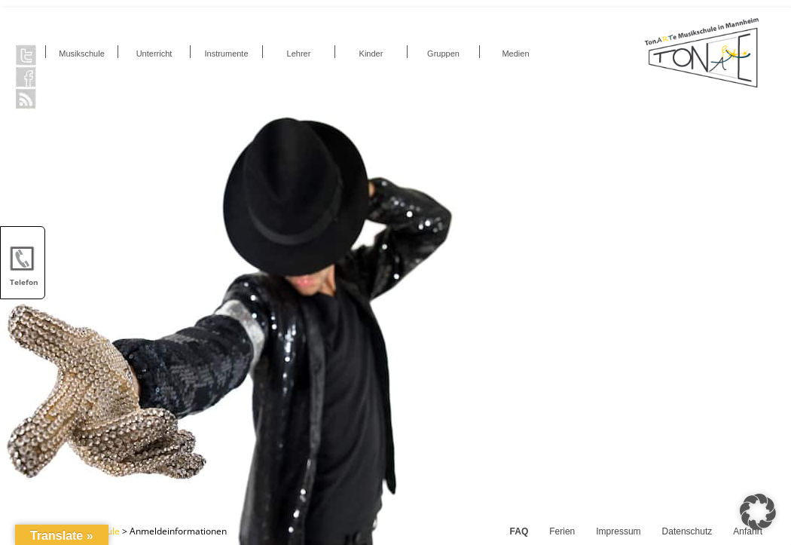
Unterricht (154, 53)
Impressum (618, 531)
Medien (515, 53)
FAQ (519, 531)
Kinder (371, 53)
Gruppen (443, 53)
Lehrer (299, 53)
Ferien (562, 531)
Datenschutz (687, 531)
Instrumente (226, 53)
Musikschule (82, 53)
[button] (758, 512)
